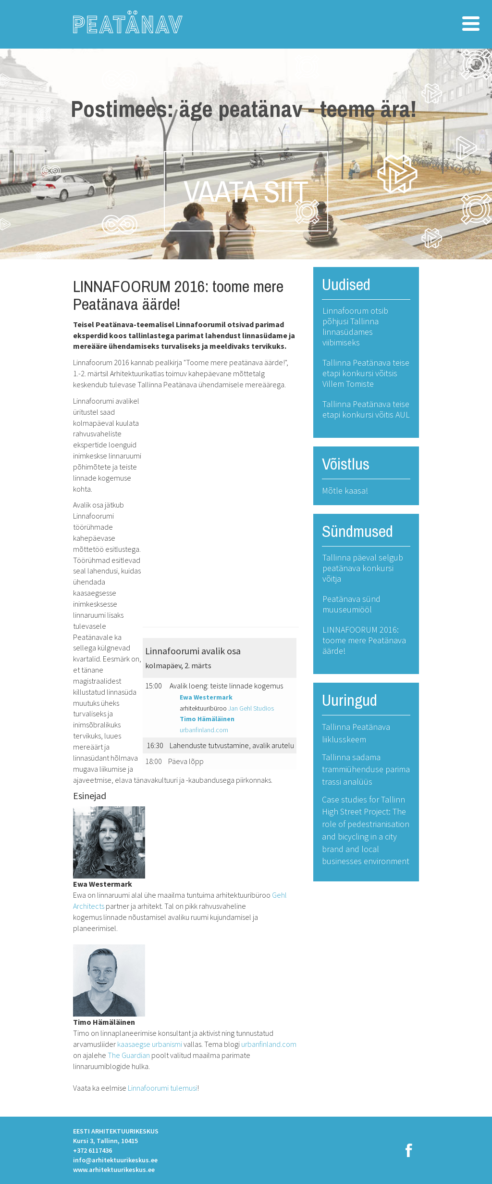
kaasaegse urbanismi (149, 1044)
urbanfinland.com (204, 730)
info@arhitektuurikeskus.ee (115, 1160)
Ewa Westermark (206, 697)
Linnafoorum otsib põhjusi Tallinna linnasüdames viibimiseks (355, 326)
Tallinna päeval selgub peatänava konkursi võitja (362, 568)
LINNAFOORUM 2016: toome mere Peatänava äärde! (364, 640)
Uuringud (349, 700)
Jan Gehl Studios (251, 708)
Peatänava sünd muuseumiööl (351, 604)
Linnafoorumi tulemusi (162, 1088)
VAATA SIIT (246, 191)
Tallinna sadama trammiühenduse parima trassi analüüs (366, 769)
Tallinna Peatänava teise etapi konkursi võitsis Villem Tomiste (365, 373)
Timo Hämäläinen (207, 718)
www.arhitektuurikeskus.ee (114, 1169)
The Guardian (129, 1055)
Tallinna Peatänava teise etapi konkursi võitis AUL (366, 409)
